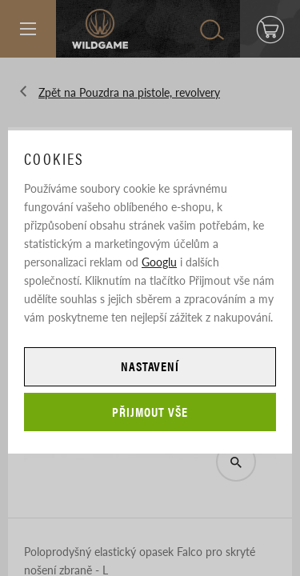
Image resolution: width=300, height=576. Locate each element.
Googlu (159, 262)
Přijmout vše (150, 411)
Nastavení (150, 366)
